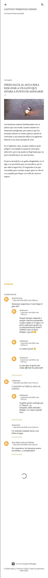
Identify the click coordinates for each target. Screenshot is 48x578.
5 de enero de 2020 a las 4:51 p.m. (25, 445)
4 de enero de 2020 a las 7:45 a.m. (25, 383)
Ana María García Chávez (23, 442)
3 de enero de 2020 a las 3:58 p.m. (25, 300)
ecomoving (17, 298)
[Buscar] (42, 4)
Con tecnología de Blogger (24, 563)
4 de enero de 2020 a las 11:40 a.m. (26, 427)
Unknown (23, 310)
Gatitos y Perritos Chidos (20, 9)
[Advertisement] (24, 48)
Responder (17, 375)
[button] (8, 284)
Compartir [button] (8, 80)
